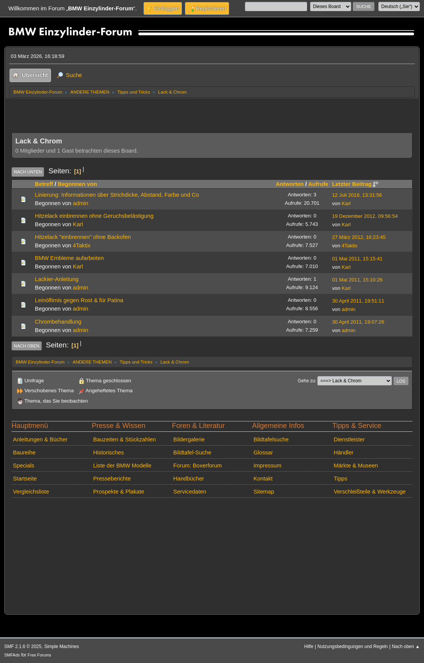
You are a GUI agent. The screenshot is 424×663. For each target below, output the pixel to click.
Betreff (44, 184)
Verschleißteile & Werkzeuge (370, 492)
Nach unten (28, 171)
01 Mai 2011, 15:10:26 (357, 280)
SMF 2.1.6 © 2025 (22, 646)
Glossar (263, 452)
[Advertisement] (151, 113)
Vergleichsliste (31, 492)
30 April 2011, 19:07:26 (358, 322)
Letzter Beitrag (355, 184)
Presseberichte (112, 478)
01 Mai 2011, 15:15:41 (357, 259)
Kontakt (263, 478)
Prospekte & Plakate (118, 492)
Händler (343, 452)
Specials (24, 465)
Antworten (290, 184)
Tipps (340, 478)
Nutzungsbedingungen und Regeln (352, 646)
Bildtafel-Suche (192, 452)
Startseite (25, 478)
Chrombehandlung (58, 322)
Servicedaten (189, 492)
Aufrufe (318, 184)
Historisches (108, 452)
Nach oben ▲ (406, 646)
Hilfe (308, 646)
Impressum (267, 465)
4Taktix (81, 245)
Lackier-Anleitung (57, 279)
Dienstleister (349, 439)
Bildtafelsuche (271, 439)
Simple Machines (61, 646)
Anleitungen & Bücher (40, 439)
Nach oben (26, 346)
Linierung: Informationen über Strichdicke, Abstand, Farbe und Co (117, 195)
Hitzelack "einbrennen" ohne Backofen (83, 237)
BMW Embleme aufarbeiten (69, 258)
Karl (346, 203)
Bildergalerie (189, 439)
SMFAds (12, 655)
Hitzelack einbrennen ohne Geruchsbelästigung (94, 216)
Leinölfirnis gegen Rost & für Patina (79, 300)
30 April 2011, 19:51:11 (358, 301)
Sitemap (263, 492)
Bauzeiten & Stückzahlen (124, 439)
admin (80, 203)
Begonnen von (77, 184)
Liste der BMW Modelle (122, 465)
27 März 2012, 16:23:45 (359, 237)
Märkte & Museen (356, 465)
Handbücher (188, 478)
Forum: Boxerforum (197, 465)
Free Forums (39, 655)
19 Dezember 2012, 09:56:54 (365, 216)
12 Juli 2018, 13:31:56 (357, 195)
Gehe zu (306, 380)
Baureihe (24, 452)
